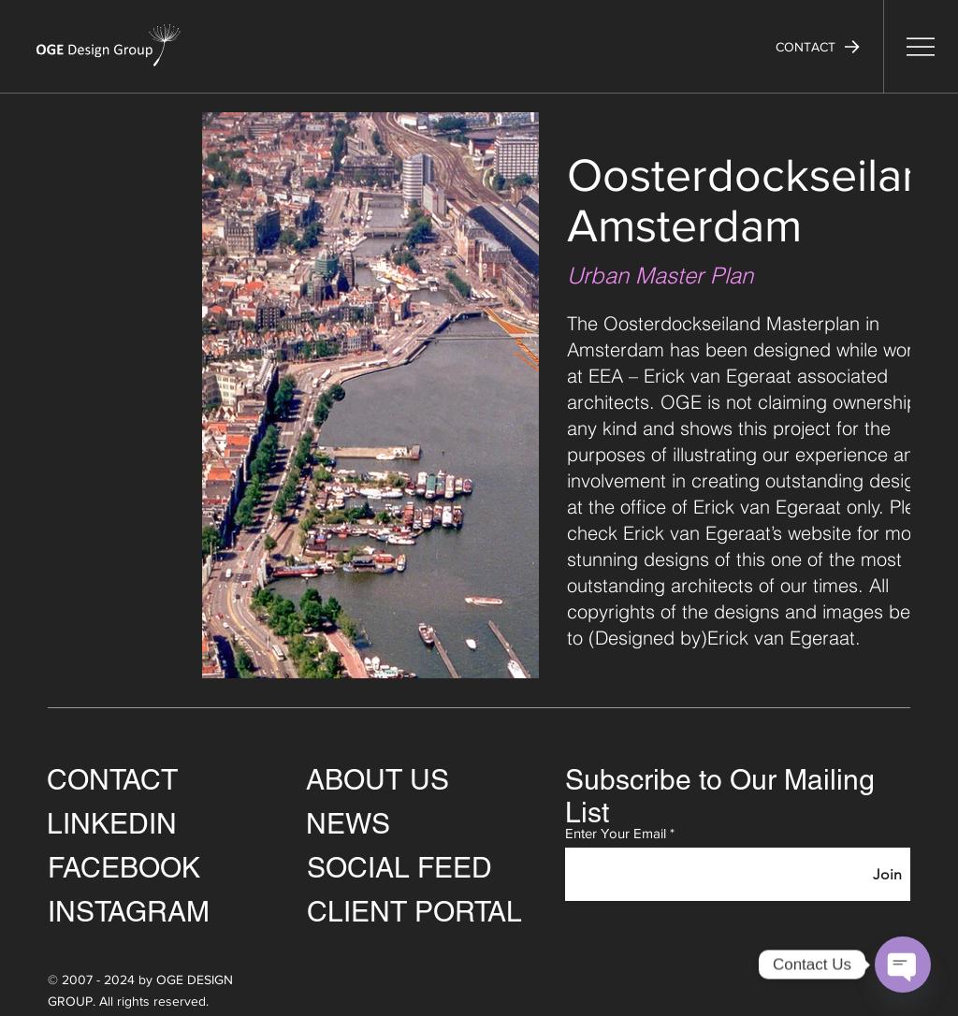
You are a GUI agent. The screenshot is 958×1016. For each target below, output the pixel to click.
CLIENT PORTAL (414, 911)
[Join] (887, 874)
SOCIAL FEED (399, 867)
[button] (817, 47)
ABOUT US (377, 779)
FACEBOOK (124, 867)
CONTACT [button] (112, 779)
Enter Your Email (615, 833)
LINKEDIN (112, 823)
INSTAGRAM (129, 911)
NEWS (348, 823)
